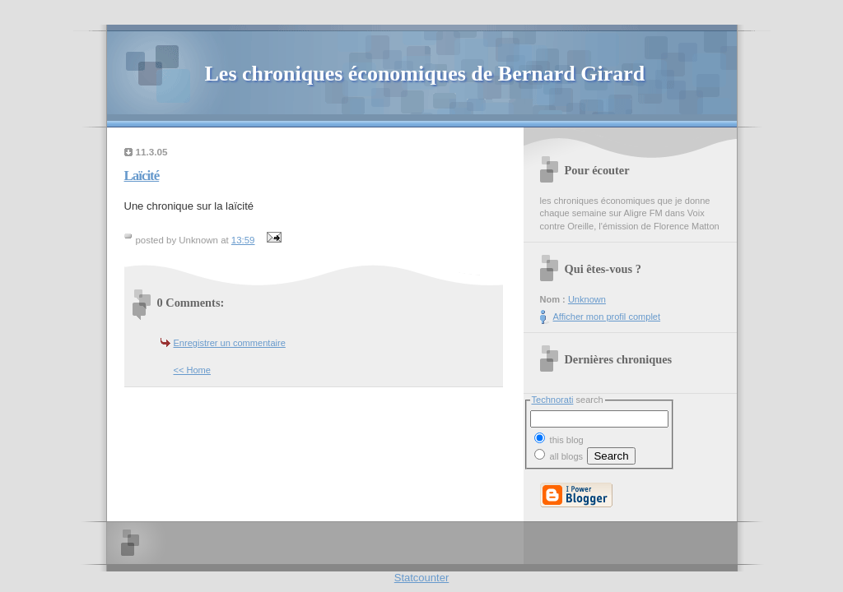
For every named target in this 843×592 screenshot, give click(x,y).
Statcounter (421, 577)
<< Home (192, 370)
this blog (559, 438)
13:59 (243, 240)
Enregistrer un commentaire (230, 343)
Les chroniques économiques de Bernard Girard (425, 74)
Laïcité (142, 175)
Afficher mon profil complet (607, 316)
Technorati (553, 400)
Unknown (587, 299)
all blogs (559, 456)
